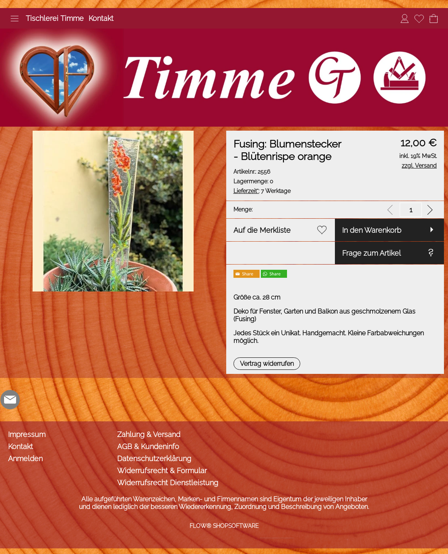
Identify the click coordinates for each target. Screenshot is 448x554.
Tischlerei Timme (55, 18)
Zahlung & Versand (148, 434)
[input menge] (411, 210)
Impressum (26, 434)
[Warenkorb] (433, 18)
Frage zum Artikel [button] (371, 253)
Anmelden (25, 458)
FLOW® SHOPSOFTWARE (224, 526)
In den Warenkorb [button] (371, 230)
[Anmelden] (404, 18)
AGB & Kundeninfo (148, 446)
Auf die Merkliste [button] (262, 230)
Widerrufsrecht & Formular (162, 470)
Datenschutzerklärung (154, 458)
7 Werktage (262, 191)
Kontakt (101, 18)
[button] (14, 18)
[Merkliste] (419, 18)
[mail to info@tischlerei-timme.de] (10, 400)
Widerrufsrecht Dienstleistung (167, 482)
